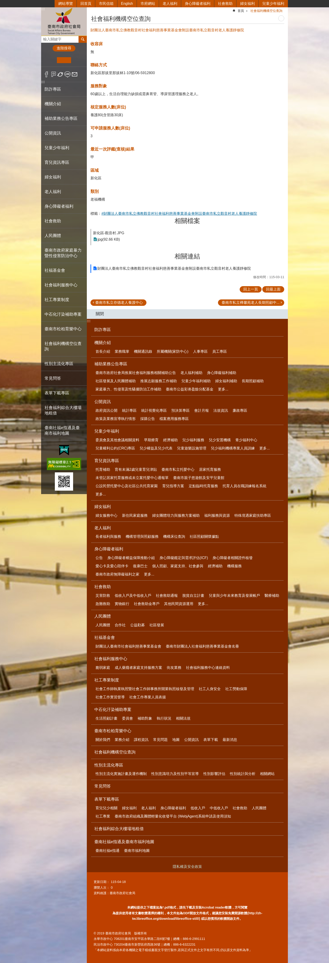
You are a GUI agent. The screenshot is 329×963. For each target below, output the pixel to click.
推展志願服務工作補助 (158, 381)
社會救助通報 (167, 595)
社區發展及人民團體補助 (116, 381)
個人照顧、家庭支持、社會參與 (177, 566)
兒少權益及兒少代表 (156, 448)
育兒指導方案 (173, 486)
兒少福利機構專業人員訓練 (233, 448)
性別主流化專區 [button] (59, 363)
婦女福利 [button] (53, 177)
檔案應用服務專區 (174, 419)
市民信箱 (106, 3)
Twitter (60, 74)
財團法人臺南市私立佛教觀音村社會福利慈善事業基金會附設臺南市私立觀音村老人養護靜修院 (174, 268)
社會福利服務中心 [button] (61, 285)
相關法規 (183, 718)
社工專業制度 (106, 680)
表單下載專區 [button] (57, 393)
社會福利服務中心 (110, 658)
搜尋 (44, 38)
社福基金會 (104, 637)
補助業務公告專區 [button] (61, 118)
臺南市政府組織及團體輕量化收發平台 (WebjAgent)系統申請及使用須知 (173, 816)
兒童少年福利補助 (196, 381)
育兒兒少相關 (106, 808)
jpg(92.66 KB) (109, 239)
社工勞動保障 (236, 689)
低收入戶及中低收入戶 (133, 595)
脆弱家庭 (103, 668)
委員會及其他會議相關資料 (117, 440)
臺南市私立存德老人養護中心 (119, 302)
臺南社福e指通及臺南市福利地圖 (124, 841)
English (127, 3)
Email (74, 74)
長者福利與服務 (108, 536)
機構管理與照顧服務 (142, 536)
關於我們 (103, 740)
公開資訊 (102, 401)
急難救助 (103, 604)
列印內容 (281, 18)
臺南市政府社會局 (64, 21)
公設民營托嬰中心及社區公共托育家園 (127, 486)
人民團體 (102, 616)
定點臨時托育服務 (203, 486)
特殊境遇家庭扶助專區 (252, 515)
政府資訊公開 (106, 410)
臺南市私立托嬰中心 (178, 469)
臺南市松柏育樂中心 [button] (63, 329)
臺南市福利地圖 (137, 851)
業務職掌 (122, 351)
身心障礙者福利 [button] (59, 206)
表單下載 (210, 740)
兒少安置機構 (220, 440)
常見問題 (160, 740)
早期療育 (151, 440)
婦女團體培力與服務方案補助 (176, 515)
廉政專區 (240, 410)
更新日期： (102, 882)
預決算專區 (180, 410)
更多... (223, 389)
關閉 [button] (100, 314)
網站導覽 (65, 3)
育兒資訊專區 (106, 460)
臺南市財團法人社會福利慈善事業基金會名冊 (202, 646)
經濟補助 (170, 440)
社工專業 (103, 816)
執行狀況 (164, 718)
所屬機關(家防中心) (172, 351)
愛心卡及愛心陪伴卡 (112, 566)
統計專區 (129, 410)
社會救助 (225, 3)
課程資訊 (141, 740)
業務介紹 (122, 740)
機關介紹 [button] (53, 104)
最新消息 (230, 740)
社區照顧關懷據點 (204, 536)
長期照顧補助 (253, 381)
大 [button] (78, 60)
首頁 (241, 11)
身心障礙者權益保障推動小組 (131, 558)
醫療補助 (272, 595)
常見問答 (53, 378)
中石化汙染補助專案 (112, 709)
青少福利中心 (246, 440)
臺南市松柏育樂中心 (112, 731)
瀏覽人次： (102, 887)
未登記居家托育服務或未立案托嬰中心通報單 (132, 478)
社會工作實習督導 (110, 697)
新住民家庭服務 (135, 515)
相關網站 (267, 774)
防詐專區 (53, 89)
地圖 (176, 740)
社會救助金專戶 (146, 604)
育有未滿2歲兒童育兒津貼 (136, 469)
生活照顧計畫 (106, 718)
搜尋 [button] (83, 39)
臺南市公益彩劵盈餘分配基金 (189, 389)
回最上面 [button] (273, 289)
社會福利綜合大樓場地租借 (63, 410)
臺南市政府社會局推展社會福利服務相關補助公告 (136, 373)
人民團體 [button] (53, 235)
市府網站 (148, 3)
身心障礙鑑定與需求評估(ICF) (183, 558)
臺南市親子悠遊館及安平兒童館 (198, 478)
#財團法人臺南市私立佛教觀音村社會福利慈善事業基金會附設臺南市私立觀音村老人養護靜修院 (179, 213)
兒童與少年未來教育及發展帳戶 (234, 595)
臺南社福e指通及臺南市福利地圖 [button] (62, 430)
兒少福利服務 (193, 440)
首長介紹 (103, 351)
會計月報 (201, 410)
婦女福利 (247, 3)
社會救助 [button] (53, 221)
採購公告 (147, 419)
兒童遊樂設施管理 (191, 448)
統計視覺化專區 (154, 410)
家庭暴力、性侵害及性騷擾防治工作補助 (128, 389)
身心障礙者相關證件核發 (232, 558)
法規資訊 (220, 410)
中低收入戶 (219, 808)
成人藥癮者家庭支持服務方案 (138, 668)
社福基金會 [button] (55, 270)
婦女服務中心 (106, 515)
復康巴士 (140, 566)
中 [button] (64, 60)
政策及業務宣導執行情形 (116, 419)
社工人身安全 (210, 689)
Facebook (46, 74)
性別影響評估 (214, 774)
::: (43, 9)
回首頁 (85, 3)
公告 (99, 558)
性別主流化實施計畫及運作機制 (121, 774)
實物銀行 (122, 604)
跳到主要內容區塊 (2, 2)
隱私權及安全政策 (187, 867)
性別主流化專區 (108, 765)
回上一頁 (250, 289)
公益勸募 (137, 625)
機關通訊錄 (143, 351)
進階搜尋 (64, 48)
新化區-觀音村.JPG (108, 233)
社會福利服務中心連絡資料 (208, 668)
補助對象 (145, 718)
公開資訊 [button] (53, 133)
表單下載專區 (106, 799)
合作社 (120, 625)
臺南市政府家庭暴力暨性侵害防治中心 (63, 253)
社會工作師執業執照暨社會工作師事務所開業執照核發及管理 (145, 689)
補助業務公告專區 (110, 364)
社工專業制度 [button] (57, 299)
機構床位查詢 (174, 536)
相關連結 (187, 256)
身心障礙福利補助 (221, 373)
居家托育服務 (210, 469)
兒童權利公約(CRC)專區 (115, 448)
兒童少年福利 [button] (57, 147)
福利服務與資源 (217, 515)
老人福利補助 (191, 373)
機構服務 (234, 566)
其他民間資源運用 (178, 604)
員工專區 (219, 351)
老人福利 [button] (53, 191)
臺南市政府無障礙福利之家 (117, 574)
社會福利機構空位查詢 (63, 346)
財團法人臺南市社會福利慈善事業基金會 (128, 646)
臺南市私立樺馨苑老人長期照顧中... (250, 302)
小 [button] (50, 60)
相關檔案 (187, 220)
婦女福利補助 (226, 381)
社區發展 (156, 625)
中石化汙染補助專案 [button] (63, 314)
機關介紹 (102, 342)
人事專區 (200, 351)
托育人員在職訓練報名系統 (244, 486)
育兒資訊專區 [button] (57, 162)
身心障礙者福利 (197, 3)
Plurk (53, 74)
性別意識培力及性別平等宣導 (175, 774)
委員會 (127, 718)
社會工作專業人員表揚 (147, 697)
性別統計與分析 (242, 774)
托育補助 (103, 469)
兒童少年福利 (273, 3)
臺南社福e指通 (107, 851)
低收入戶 (198, 808)
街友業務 (174, 668)
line (67, 74)
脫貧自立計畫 (193, 595)
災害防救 (103, 595)
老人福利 (170, 3)
